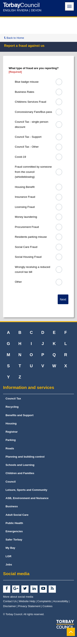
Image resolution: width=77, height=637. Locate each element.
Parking (11, 440)
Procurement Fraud (27, 226)
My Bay (10, 547)
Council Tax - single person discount (31, 124)
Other (18, 281)
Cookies (48, 606)
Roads (10, 448)
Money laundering (26, 216)
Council (11, 481)
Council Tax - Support (28, 136)
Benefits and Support (19, 415)
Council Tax (13, 398)
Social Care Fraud (26, 246)
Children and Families (20, 473)
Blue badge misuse (27, 81)
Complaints (44, 601)
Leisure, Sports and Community (26, 489)
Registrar (12, 431)
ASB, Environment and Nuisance (27, 498)
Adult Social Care (17, 514)
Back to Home (14, 37)
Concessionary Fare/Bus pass (33, 111)
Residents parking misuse (31, 236)
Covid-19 (20, 156)
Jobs (9, 564)
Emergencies (14, 531)
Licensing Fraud (25, 206)
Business (12, 506)
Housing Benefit (24, 186)
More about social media (18, 596)
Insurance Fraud (25, 196)
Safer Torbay (14, 539)
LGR (8, 556)
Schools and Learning (20, 464)
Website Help (27, 601)
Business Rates (24, 91)
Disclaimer (9, 606)
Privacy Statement (29, 606)
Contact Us (10, 601)
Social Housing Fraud (28, 256)
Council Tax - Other (27, 146)
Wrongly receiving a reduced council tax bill (32, 269)
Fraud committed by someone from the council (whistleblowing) (33, 171)
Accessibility (60, 601)
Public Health (14, 523)
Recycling (12, 406)
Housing (11, 423)
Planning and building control (25, 456)
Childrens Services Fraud (30, 101)
